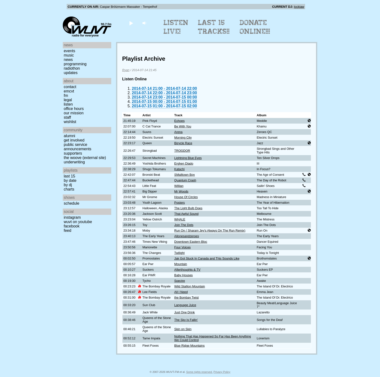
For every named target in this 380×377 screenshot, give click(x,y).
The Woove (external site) (85, 158)
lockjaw (299, 6)
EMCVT (69, 91)
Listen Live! (176, 27)
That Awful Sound (186, 214)
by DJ (68, 185)
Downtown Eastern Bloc (190, 241)
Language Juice (185, 305)
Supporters (73, 153)
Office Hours (74, 109)
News (68, 60)
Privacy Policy (222, 371)
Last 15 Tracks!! (214, 27)
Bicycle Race (183, 143)
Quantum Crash (185, 180)
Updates (71, 73)
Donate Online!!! (255, 27)
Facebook (71, 226)
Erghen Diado (183, 163)
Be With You (182, 126)
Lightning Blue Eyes (188, 158)
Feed (67, 230)
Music (69, 55)
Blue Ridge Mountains (189, 345)
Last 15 (69, 176)
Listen (68, 104)
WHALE (179, 219)
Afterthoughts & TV (187, 269)
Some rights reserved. (199, 371)
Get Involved (74, 140)
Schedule (71, 203)
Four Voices (182, 247)
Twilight (179, 253)
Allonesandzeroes (186, 236)
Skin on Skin (182, 329)
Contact (70, 87)
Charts (69, 189)
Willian (178, 186)
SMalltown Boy (184, 174)
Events (69, 51)
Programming (75, 64)
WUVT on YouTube (78, 222)
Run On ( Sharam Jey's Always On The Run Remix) (209, 230)
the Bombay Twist (186, 297)
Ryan (125, 70)
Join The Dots (183, 225)
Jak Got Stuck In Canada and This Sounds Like (206, 258)
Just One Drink (184, 312)
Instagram (72, 217)
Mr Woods (181, 191)
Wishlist (70, 122)
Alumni (69, 136)
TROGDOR (182, 150)
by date (70, 180)
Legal (68, 100)
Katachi (179, 169)
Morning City (183, 137)
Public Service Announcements (77, 146)
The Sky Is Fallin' (186, 320)
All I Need (181, 292)
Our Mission (74, 113)
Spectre (179, 281)
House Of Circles (186, 197)
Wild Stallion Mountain (189, 286)
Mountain (180, 264)
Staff (67, 117)
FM (66, 95)
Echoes (179, 121)
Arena (178, 132)
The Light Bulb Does (188, 208)
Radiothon (72, 68)
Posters (179, 202)
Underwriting (74, 162)
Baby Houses (183, 275)
